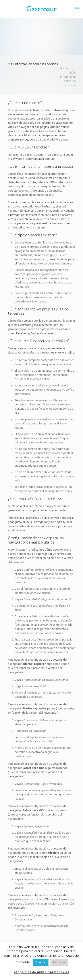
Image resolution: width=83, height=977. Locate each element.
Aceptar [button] (41, 962)
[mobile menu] (77, 9)
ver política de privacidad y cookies (41, 972)
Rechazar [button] (59, 962)
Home (64, 68)
